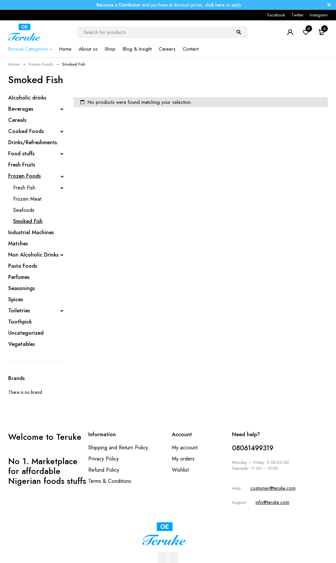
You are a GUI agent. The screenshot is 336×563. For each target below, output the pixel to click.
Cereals (17, 120)
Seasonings (21, 288)
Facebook (276, 15)
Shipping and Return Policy (118, 447)
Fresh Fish (24, 187)
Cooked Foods (26, 131)
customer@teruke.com (273, 488)
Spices (15, 299)
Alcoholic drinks (27, 97)
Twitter (297, 15)
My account (185, 447)
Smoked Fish (28, 221)
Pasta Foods (22, 266)
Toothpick (20, 322)
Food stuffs (21, 153)
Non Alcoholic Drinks (33, 255)
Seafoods (23, 210)
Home (13, 64)
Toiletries (19, 310)
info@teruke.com (272, 502)
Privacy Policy (103, 458)
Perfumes (19, 277)
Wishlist (180, 470)
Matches (18, 243)
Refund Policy (103, 470)
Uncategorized (26, 333)
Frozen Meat (27, 199)
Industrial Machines (31, 232)
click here (215, 5)
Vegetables (21, 344)
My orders (183, 458)
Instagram (319, 15)
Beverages (20, 109)
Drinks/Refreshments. (33, 142)
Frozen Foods (41, 64)
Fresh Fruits (21, 165)
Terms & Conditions (109, 481)
